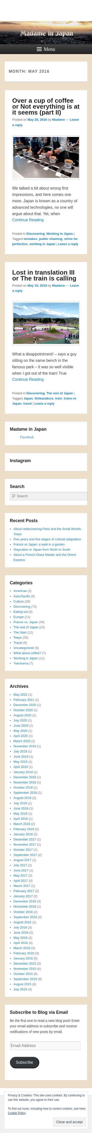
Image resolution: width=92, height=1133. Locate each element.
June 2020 (20, 725)
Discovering (35, 233)
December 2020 (24, 705)
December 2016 (24, 901)
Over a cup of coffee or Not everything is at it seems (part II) (46, 106)
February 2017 (23, 891)
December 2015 (24, 963)
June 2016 (20, 932)
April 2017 (20, 881)
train (58, 398)
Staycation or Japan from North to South (41, 549)
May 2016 (20, 938)
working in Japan (42, 244)
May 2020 (20, 731)
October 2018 (23, 787)
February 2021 (23, 700)
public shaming (50, 239)
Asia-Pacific (21, 596)
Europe (18, 617)
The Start (19, 632)
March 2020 (21, 741)
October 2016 (23, 912)
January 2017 (23, 896)
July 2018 (20, 803)
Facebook (27, 437)
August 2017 (22, 860)
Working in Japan (59, 233)
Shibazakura (44, 398)
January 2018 (23, 834)
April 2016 (20, 943)
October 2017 (23, 850)
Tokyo (17, 637)
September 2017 (25, 855)
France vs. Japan (25, 622)
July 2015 (20, 989)
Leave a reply (68, 244)
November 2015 (24, 969)
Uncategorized (23, 648)
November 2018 (24, 782)
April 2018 (20, 819)
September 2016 (25, 917)
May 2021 (20, 694)
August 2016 (22, 922)
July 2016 (20, 927)
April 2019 (20, 767)
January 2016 (23, 958)
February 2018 (23, 829)
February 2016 (23, 953)
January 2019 (23, 772)
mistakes (30, 239)
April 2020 (20, 736)
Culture (18, 601)
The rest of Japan (59, 393)
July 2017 (20, 865)
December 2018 (24, 777)
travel (27, 403)
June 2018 (20, 808)
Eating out (20, 612)
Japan (28, 398)
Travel (17, 643)
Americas (20, 591)
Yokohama (20, 663)
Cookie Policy (17, 1113)
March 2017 (21, 886)
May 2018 (20, 813)
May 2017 (20, 875)
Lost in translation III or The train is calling (44, 275)
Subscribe (24, 1062)
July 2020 (20, 720)
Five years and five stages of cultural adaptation (47, 539)
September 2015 (25, 979)
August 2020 (22, 715)
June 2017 (20, 870)
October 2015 (23, 974)
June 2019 (20, 756)
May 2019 (20, 762)
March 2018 (21, 824)
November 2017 (24, 844)
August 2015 (22, 984)
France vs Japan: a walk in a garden (39, 544)
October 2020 (23, 710)
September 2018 (25, 793)
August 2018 (22, 798)
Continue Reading (28, 220)
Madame (58, 119)
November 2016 (24, 906)
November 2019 (24, 746)
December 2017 (24, 839)
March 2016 (21, 948)
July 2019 (20, 751)
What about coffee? (27, 653)
